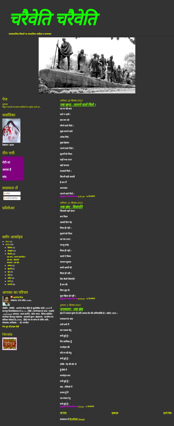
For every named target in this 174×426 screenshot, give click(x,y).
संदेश (7, 193)
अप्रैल (9, 278)
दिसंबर (10, 248)
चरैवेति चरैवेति (52, 19)
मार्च (9, 281)
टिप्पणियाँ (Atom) (77, 419)
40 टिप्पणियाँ (90, 299)
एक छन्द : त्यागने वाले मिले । (77, 105)
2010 (7, 244)
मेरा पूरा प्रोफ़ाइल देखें (10, 326)
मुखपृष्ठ (5, 104)
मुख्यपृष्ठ (115, 413)
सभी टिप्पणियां (10, 198)
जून (9, 272)
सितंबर (10, 254)
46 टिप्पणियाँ (90, 196)
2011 (7, 241)
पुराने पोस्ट (167, 413)
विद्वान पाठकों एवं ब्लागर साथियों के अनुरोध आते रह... (21, 107)
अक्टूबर (10, 251)
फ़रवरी (10, 284)
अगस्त (9, 266)
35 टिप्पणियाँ (89, 407)
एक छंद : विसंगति (71, 207)
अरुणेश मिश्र (18, 297)
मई (8, 275)
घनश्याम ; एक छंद (71, 309)
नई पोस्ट (63, 413)
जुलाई (9, 269)
